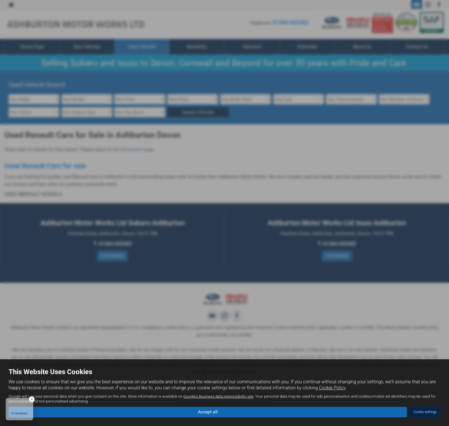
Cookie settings (425, 412)
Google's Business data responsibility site (218, 396)
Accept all (208, 412)
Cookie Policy (332, 387)
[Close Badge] (32, 399)
